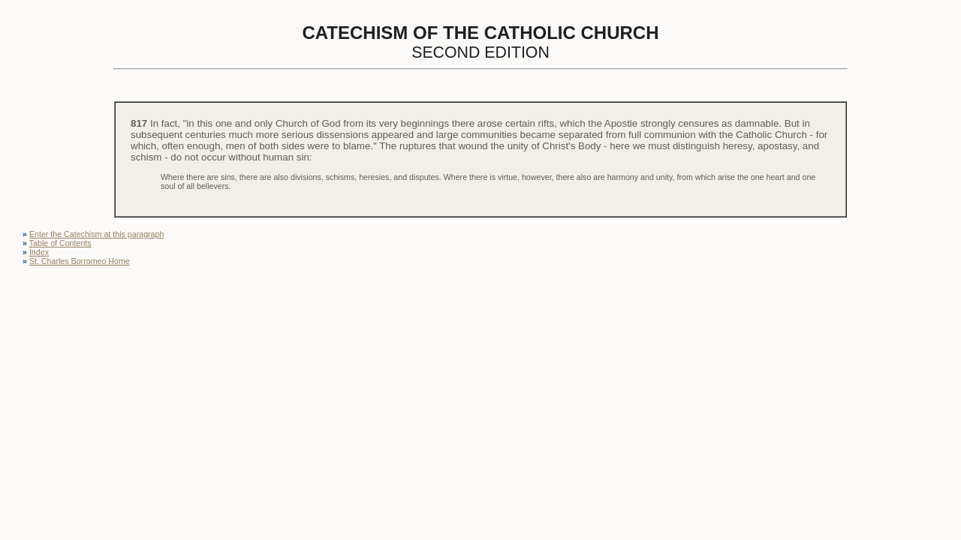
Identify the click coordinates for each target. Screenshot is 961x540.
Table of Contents (60, 243)
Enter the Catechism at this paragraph (96, 234)
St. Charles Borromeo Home (79, 261)
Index (39, 252)
